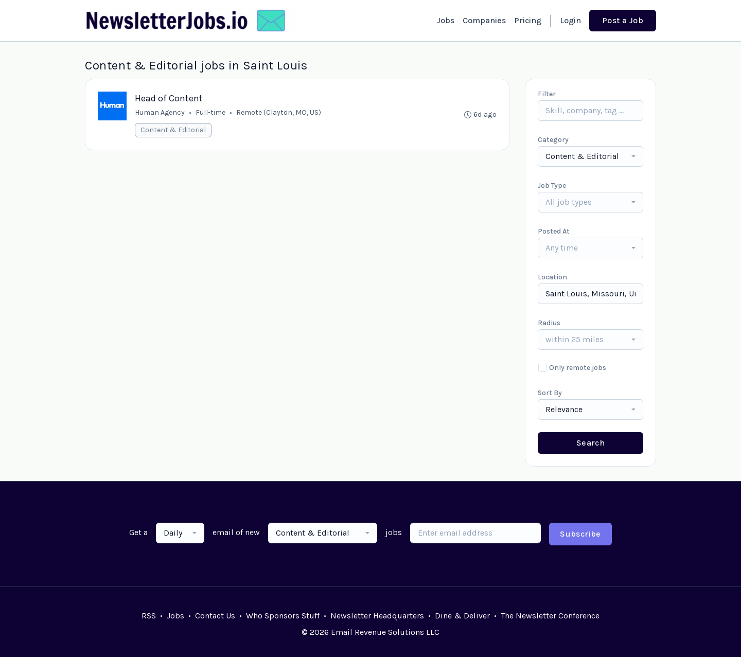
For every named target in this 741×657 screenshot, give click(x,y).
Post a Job (622, 20)
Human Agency (160, 112)
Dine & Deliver (462, 615)
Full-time (210, 112)
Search (590, 443)
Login (570, 20)
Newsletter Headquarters (377, 615)
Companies (484, 20)
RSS (149, 615)
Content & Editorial (173, 130)
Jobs (445, 20)
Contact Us (215, 615)
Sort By (550, 392)
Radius (549, 322)
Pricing (527, 20)
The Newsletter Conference (550, 615)
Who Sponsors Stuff (283, 615)
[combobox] (590, 156)
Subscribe (580, 534)
